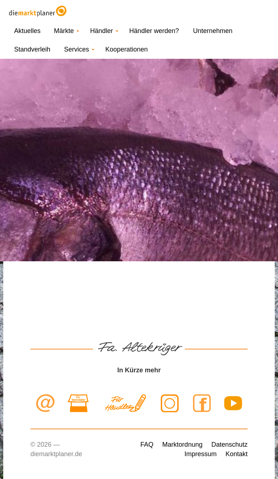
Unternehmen (212, 30)
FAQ (146, 444)
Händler (104, 30)
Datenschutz (229, 444)
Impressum (200, 454)
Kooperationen (126, 49)
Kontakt (237, 454)
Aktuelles (27, 30)
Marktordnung (182, 444)
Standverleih (32, 49)
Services (79, 49)
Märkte (66, 30)
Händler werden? (154, 30)
